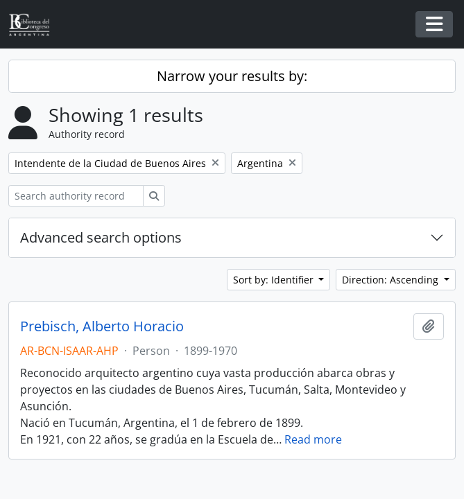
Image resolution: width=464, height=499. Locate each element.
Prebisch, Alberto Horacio (102, 326)
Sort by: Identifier (274, 279)
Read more (313, 439)
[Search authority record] (76, 196)
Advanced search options (101, 237)
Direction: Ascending (391, 279)
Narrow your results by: (232, 76)
